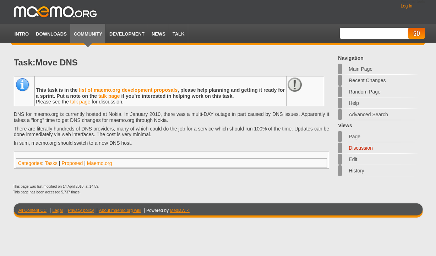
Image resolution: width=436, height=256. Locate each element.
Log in (406, 6)
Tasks (51, 163)
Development (127, 34)
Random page (365, 92)
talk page (109, 96)
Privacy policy (81, 210)
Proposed (72, 163)
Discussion (361, 148)
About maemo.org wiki (120, 210)
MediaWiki (180, 210)
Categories (30, 163)
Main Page (360, 69)
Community (88, 34)
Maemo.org (99, 163)
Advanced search (368, 114)
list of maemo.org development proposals (128, 90)
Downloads (51, 34)
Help (354, 103)
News (158, 34)
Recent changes (367, 80)
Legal (57, 210)
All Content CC (32, 210)
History (356, 171)
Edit (353, 159)
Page (354, 136)
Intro (22, 34)
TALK (179, 34)
